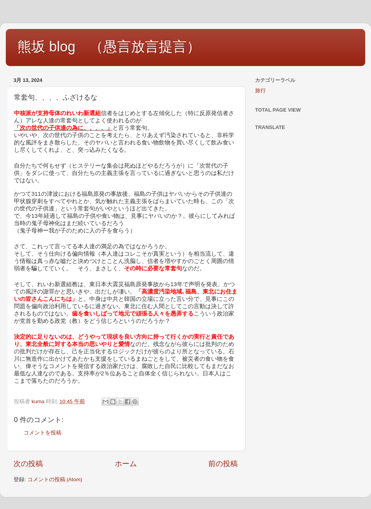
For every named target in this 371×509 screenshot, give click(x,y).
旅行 (260, 90)
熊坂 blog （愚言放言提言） (109, 46)
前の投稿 (223, 464)
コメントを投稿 (42, 433)
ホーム (126, 464)
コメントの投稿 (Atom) (54, 479)
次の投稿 (28, 464)
